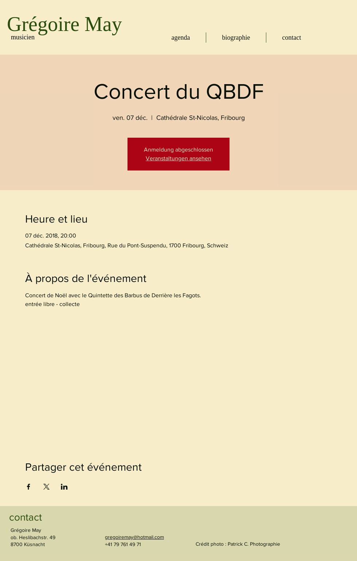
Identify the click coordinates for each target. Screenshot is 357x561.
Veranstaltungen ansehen (178, 158)
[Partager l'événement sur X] (46, 487)
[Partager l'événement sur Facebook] (28, 487)
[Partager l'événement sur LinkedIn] (64, 487)
